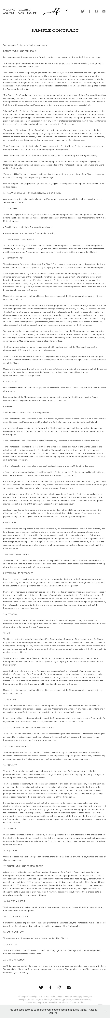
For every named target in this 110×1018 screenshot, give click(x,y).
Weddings (9, 9)
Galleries (24, 9)
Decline (53, 1012)
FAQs (21, 13)
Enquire (31, 13)
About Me (8, 13)
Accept (93, 1009)
